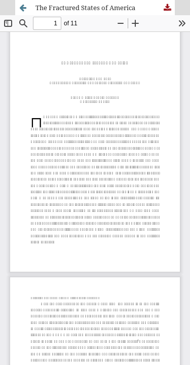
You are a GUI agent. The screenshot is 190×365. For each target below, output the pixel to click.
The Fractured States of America (85, 7)
